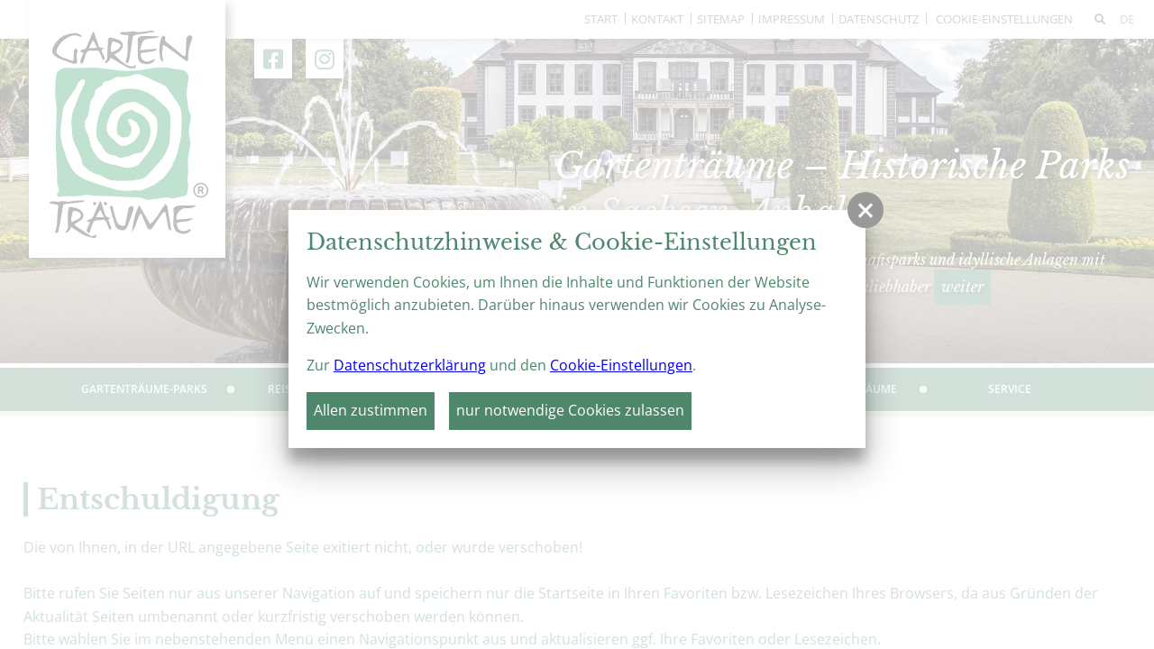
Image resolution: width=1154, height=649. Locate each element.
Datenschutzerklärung (410, 365)
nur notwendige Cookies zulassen (570, 410)
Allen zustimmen (370, 410)
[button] (865, 210)
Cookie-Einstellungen (621, 365)
